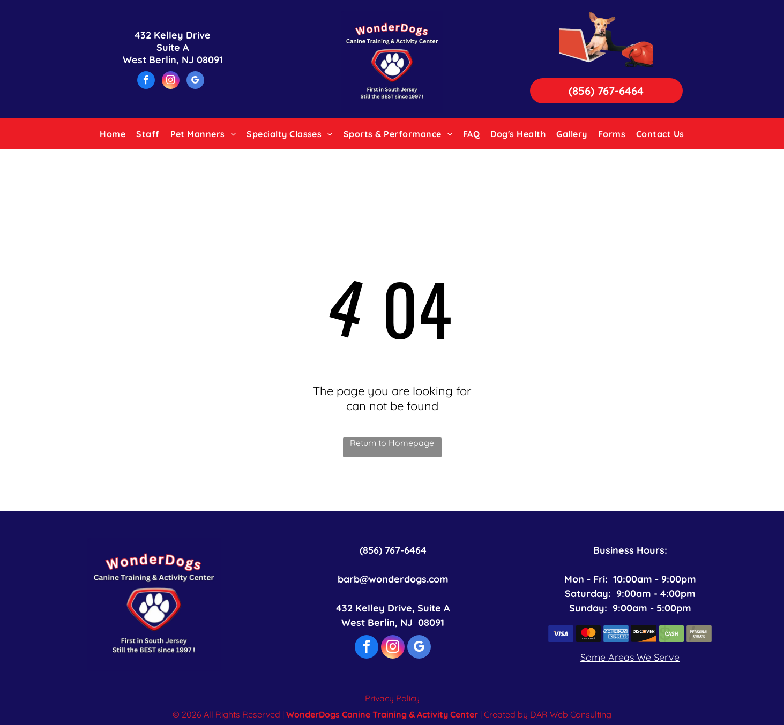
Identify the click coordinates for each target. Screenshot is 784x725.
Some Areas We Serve (630, 657)
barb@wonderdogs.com (393, 579)
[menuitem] (112, 134)
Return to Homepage (392, 442)
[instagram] (171, 81)
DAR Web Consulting (570, 714)
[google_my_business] (195, 81)
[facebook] (146, 81)
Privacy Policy (392, 698)
